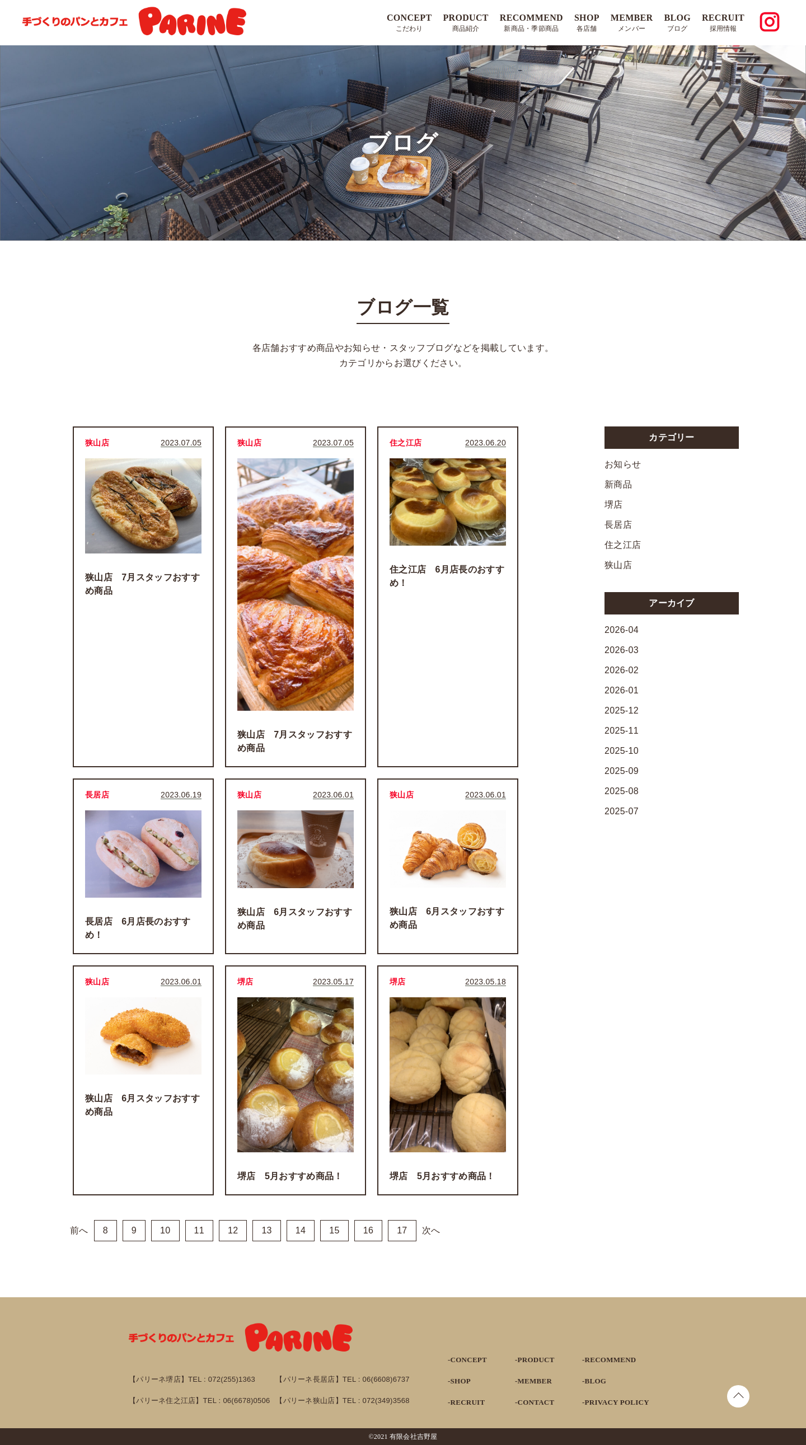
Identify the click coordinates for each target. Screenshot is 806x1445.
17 (402, 1230)
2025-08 (621, 791)
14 (301, 1230)
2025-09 (621, 771)
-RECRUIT (466, 1402)
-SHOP (459, 1381)
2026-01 (621, 690)
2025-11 (621, 730)
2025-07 (621, 811)
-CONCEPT (467, 1359)
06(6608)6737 (386, 1379)
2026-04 (621, 630)
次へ (431, 1230)
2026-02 (621, 670)
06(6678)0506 (246, 1400)
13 (266, 1230)
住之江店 (622, 545)
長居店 (618, 524)
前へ (79, 1230)
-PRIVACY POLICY (615, 1402)
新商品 (618, 484)
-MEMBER (533, 1381)
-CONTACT (534, 1402)
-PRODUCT (535, 1359)
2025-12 (621, 710)
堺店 (613, 504)
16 (368, 1230)
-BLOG (594, 1381)
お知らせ (622, 464)
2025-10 (621, 751)
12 (233, 1230)
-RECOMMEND (609, 1359)
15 (334, 1230)
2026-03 (621, 650)
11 (199, 1230)
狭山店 (618, 565)
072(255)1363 (231, 1379)
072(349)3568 (386, 1400)
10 (165, 1230)
